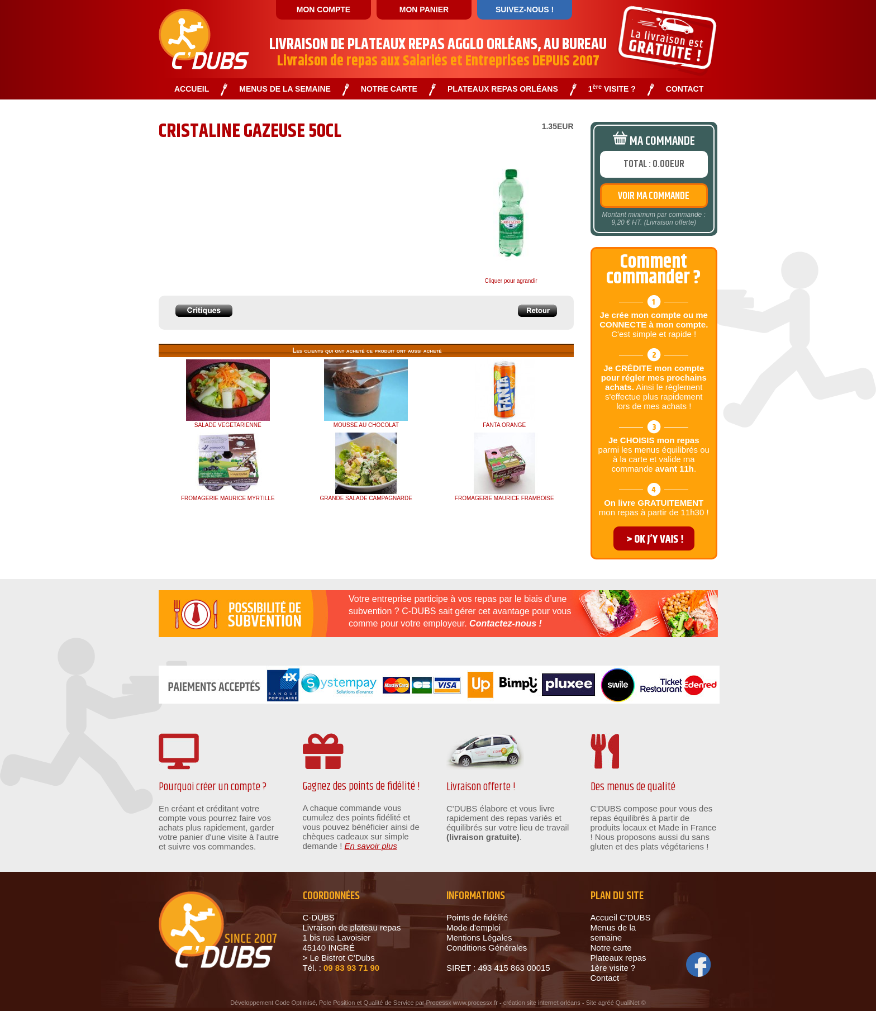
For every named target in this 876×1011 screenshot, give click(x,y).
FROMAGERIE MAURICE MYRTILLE (228, 498)
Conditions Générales (486, 947)
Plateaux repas (618, 957)
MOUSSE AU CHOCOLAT (366, 425)
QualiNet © (631, 1002)
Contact (605, 977)
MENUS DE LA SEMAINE (285, 89)
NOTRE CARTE (389, 89)
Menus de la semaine (613, 932)
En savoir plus (371, 846)
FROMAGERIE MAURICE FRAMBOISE (504, 498)
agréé (606, 1002)
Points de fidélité (477, 917)
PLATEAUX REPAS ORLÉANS (502, 89)
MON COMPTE (323, 9)
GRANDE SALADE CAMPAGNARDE (366, 498)
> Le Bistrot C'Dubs (339, 957)
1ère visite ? (613, 967)
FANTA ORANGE (504, 425)
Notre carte (611, 947)
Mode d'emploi (473, 927)
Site (591, 1002)
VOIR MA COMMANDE (653, 196)
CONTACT (684, 89)
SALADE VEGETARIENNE (227, 425)
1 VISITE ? (612, 89)
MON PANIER (424, 9)
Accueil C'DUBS (621, 917)
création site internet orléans (541, 1002)
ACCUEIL (191, 89)
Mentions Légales (479, 937)
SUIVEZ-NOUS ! (525, 9)
